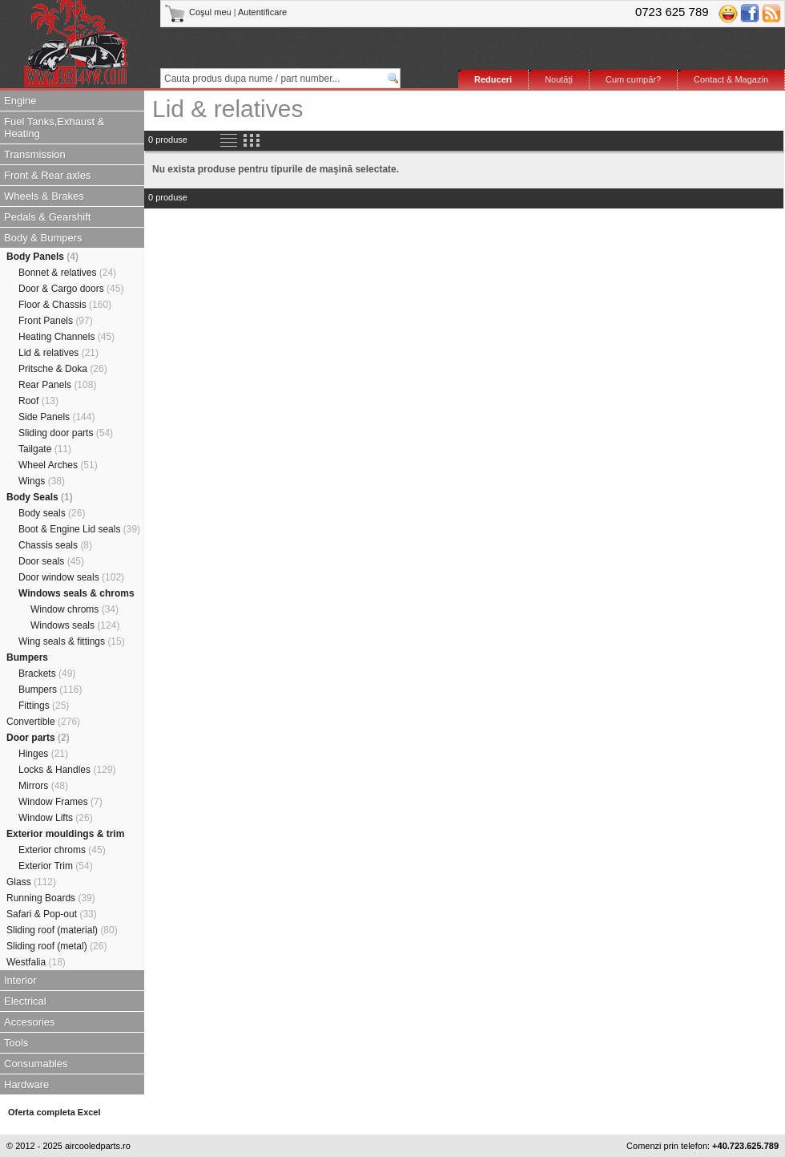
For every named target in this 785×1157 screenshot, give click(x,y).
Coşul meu (199, 12)
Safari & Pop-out (51, 914)
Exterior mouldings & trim (65, 833)
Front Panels (55, 320)
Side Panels (56, 417)
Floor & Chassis (64, 304)
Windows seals (74, 625)
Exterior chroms (62, 850)
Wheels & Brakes (44, 196)
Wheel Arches (58, 465)
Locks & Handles (66, 769)
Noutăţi (559, 79)
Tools (16, 1043)
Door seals (51, 561)
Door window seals (71, 577)
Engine (20, 101)
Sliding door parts (65, 433)
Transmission (35, 154)
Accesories (29, 1022)
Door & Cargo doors (70, 288)
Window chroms (74, 609)
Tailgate (44, 449)
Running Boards (50, 898)
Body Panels (42, 256)
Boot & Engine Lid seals (79, 529)
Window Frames (60, 801)
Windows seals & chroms (76, 593)
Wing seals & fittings (71, 641)
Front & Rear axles (47, 175)
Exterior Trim (55, 866)
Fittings (43, 705)
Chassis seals (55, 545)
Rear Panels (57, 384)
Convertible (43, 721)
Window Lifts (55, 817)
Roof (38, 401)
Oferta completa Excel (54, 1112)
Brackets (46, 673)
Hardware (26, 1084)
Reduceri (493, 79)
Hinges (43, 753)
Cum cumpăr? (633, 79)
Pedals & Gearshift (47, 217)
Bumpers (27, 657)
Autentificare (262, 12)
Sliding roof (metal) (56, 946)
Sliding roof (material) (62, 930)
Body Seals (39, 497)
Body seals (51, 513)
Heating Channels (66, 336)
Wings (41, 481)
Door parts (38, 737)
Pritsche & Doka (62, 368)
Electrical (25, 1001)
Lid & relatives (58, 352)
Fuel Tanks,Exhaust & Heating (54, 127)
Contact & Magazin (731, 79)
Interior (20, 980)
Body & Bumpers (43, 238)
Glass (31, 882)
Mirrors (43, 785)
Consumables (36, 1064)
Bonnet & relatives (67, 272)
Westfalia (36, 962)
